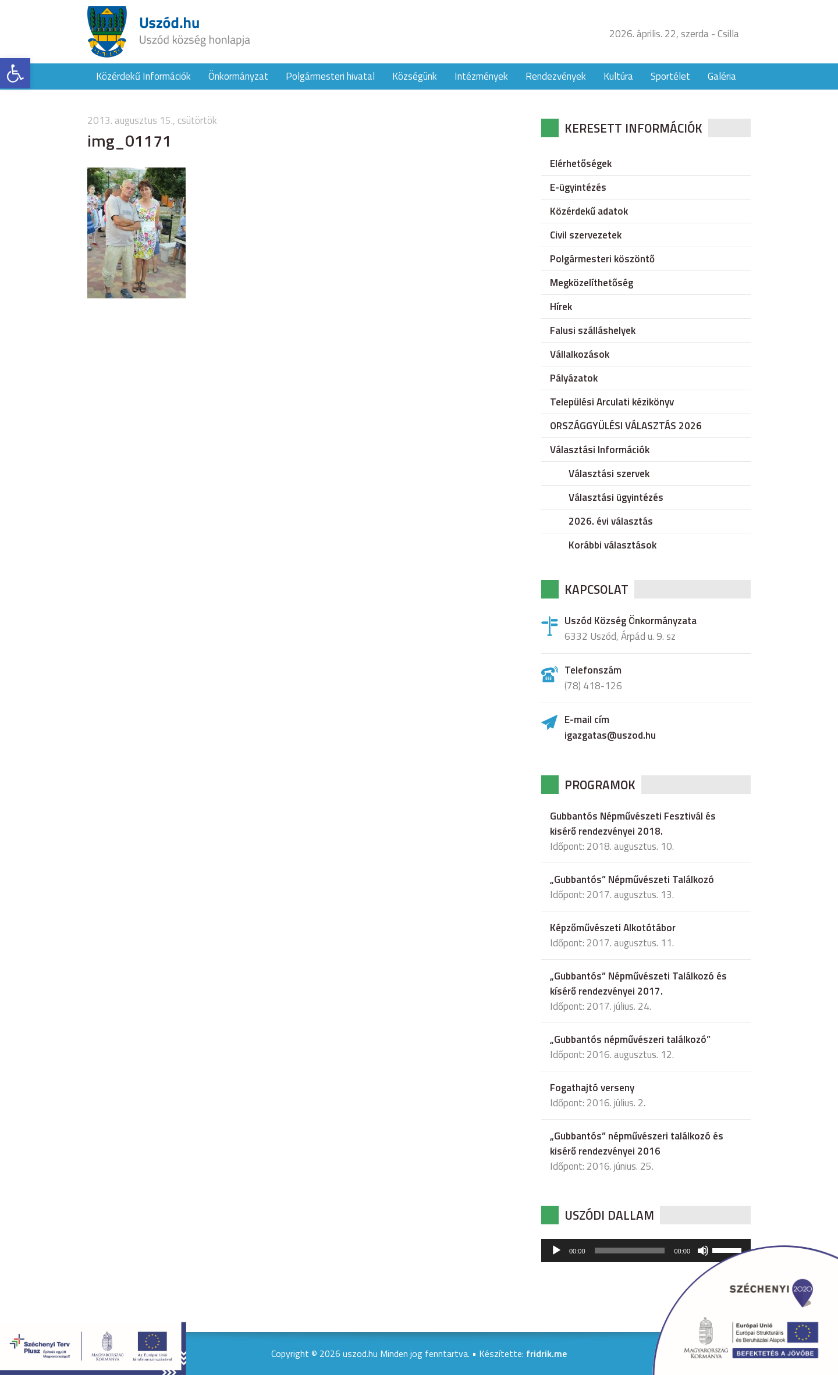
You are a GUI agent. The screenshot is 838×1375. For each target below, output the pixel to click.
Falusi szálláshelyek (592, 330)
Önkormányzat (238, 76)
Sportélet (670, 76)
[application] (646, 1250)
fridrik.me (546, 1353)
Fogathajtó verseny (592, 1087)
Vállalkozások (579, 354)
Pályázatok (574, 378)
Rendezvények (555, 76)
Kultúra (618, 76)
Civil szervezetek (586, 235)
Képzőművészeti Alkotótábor (613, 927)
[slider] (630, 1250)
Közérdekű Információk (143, 76)
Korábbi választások (612, 545)
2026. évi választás (611, 521)
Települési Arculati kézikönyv (612, 401)
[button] (15, 73)
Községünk (414, 76)
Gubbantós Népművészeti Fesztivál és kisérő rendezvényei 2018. (633, 823)
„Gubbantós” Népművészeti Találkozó (632, 879)
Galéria (722, 76)
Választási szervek (609, 473)
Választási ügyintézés (616, 497)
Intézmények (481, 76)
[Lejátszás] (556, 1250)
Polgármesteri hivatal (330, 76)
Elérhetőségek (581, 163)
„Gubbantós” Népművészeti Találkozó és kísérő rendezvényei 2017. (638, 983)
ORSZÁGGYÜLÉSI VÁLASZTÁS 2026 (626, 425)
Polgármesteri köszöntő (602, 258)
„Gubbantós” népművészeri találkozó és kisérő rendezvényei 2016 (636, 1143)
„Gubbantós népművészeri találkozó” (630, 1039)
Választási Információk (599, 449)
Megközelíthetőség (591, 282)
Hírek (561, 306)
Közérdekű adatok (589, 211)
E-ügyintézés (578, 187)
